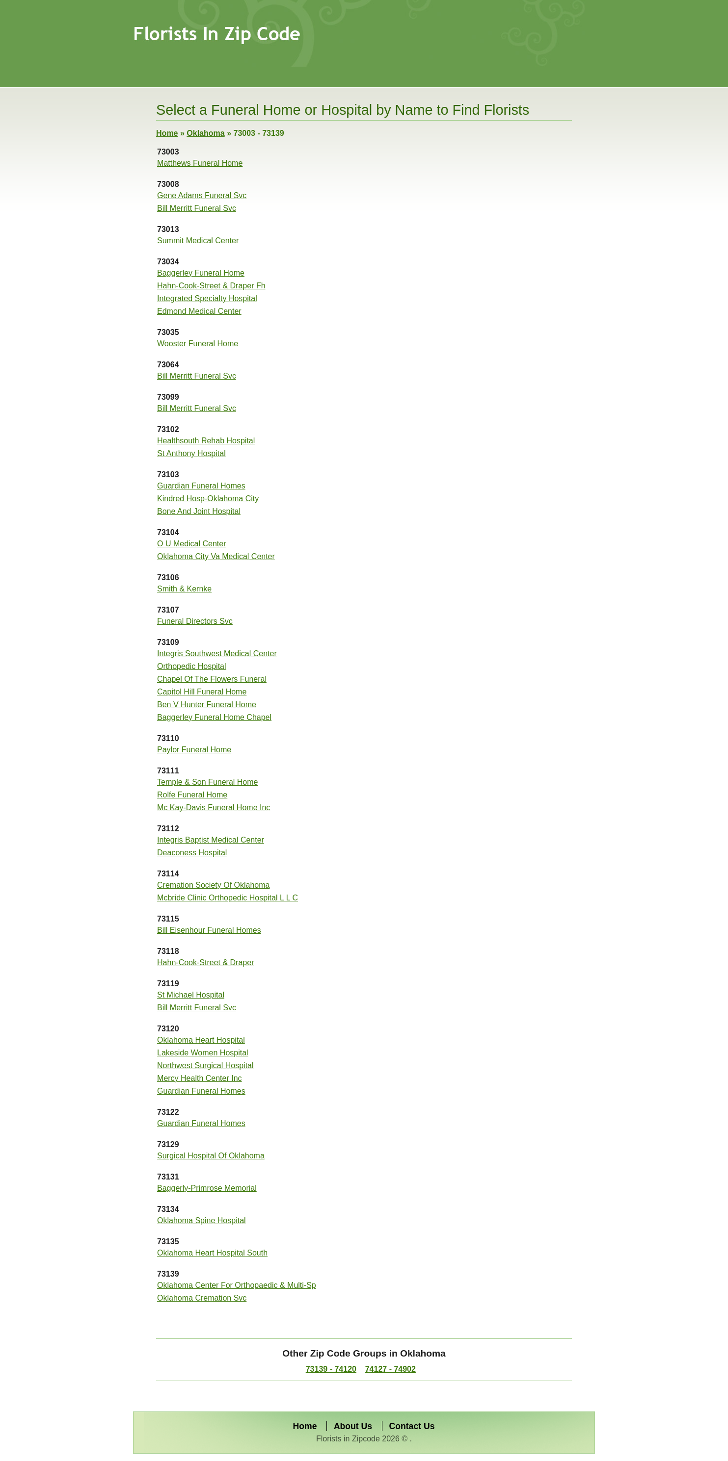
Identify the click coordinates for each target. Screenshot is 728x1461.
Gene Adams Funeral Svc (201, 195)
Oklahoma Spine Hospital (201, 1220)
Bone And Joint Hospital (199, 511)
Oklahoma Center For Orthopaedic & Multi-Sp (236, 1285)
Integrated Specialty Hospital (207, 298)
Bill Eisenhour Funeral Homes (209, 930)
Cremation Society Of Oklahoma (213, 885)
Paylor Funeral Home (194, 749)
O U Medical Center (191, 543)
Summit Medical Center (198, 240)
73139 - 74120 (331, 1369)
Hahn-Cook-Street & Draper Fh (211, 286)
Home (167, 133)
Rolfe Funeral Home (192, 795)
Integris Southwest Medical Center (217, 653)
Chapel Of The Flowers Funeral (212, 679)
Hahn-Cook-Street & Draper (205, 962)
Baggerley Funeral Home (200, 273)
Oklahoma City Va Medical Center (216, 556)
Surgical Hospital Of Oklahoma (211, 1156)
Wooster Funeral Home (197, 343)
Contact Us (412, 1426)
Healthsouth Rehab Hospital (206, 440)
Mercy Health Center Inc (199, 1078)
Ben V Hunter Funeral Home (206, 704)
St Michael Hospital (190, 995)
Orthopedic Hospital (191, 666)
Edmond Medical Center (199, 311)
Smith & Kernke (184, 589)
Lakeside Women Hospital (202, 1053)
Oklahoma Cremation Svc (201, 1298)
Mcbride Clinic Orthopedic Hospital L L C (227, 898)
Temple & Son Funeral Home (207, 782)
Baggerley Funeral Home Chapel (214, 717)
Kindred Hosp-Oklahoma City (208, 498)
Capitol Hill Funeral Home (201, 692)
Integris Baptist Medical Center (210, 840)
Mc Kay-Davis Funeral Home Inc (213, 807)
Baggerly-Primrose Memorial (207, 1188)
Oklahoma (205, 133)
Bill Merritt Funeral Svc (196, 208)
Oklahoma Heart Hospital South (212, 1253)
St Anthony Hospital (191, 453)
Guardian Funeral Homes (201, 486)
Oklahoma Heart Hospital (201, 1040)
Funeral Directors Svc (195, 621)
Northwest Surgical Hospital (205, 1065)
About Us (353, 1426)
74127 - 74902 (390, 1369)
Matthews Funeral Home (200, 163)
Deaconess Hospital (192, 852)
